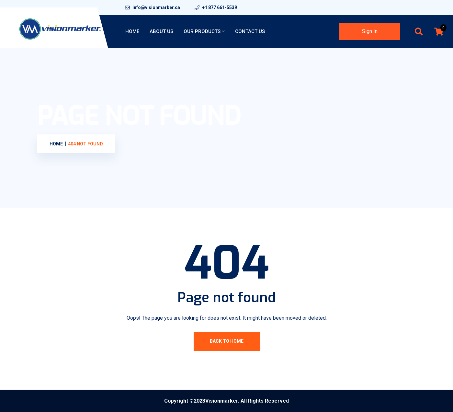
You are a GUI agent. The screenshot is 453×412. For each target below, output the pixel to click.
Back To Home (226, 341)
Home (132, 31)
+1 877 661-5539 (219, 7)
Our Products (202, 31)
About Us (161, 31)
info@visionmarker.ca (156, 7)
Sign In (370, 31)
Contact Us (250, 31)
